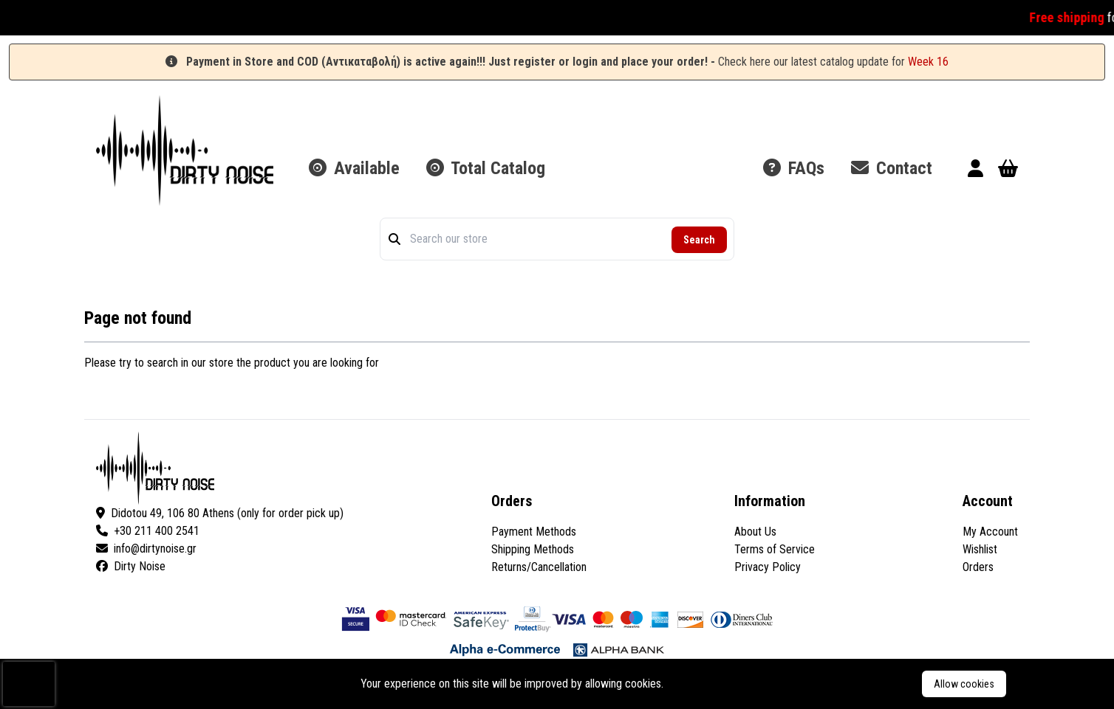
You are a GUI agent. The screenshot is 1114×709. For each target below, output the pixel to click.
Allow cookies (964, 684)
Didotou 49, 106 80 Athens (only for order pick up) (220, 513)
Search (699, 240)
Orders (978, 567)
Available (354, 168)
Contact (891, 168)
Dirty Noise (130, 566)
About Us (755, 532)
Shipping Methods (532, 549)
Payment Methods (533, 532)
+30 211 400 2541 (147, 531)
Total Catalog (485, 168)
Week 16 (928, 62)
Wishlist (980, 549)
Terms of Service (774, 549)
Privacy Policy (767, 567)
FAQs (793, 168)
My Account (990, 532)
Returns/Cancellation (539, 567)
